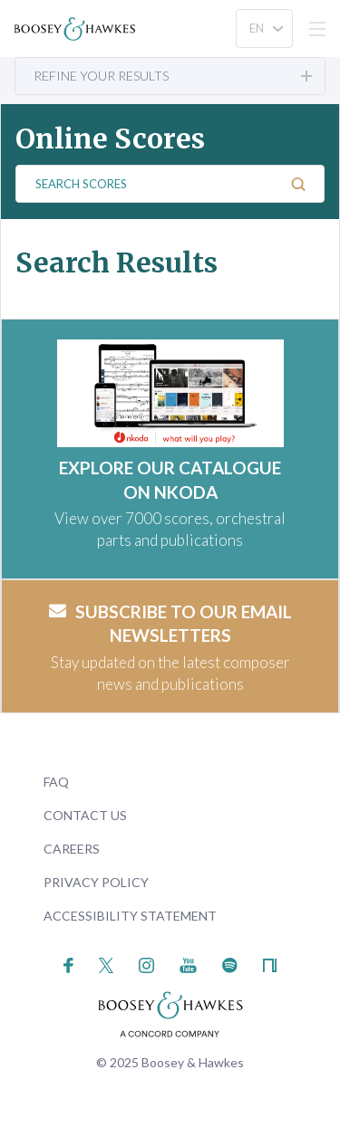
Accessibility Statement (130, 915)
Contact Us (85, 815)
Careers (72, 848)
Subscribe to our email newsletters (170, 623)
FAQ (56, 781)
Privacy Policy (96, 882)
